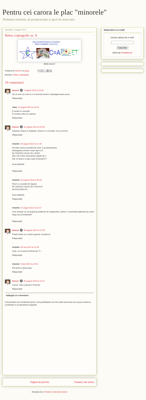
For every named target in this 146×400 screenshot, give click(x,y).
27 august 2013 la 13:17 (31, 208)
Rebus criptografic (21, 75)
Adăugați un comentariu (17, 295)
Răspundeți (17, 98)
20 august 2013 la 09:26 (31, 180)
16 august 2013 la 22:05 (34, 127)
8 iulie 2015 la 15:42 (29, 264)
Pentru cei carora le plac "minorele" (54, 12)
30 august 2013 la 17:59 (34, 230)
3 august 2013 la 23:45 (34, 90)
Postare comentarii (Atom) (55, 392)
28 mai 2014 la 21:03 (29, 247)
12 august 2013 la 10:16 (28, 107)
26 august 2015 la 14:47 (34, 281)
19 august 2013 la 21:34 (31, 144)
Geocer (15, 90)
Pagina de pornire (39, 382)
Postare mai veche (84, 382)
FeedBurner (126, 53)
